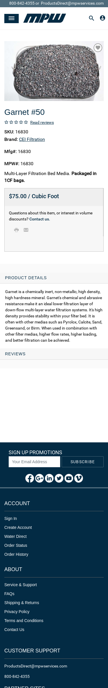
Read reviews (42, 122)
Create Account (18, 527)
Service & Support (20, 584)
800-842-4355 (22, 3)
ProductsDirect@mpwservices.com (72, 3)
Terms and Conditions (23, 620)
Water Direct (15, 536)
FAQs (9, 593)
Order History (16, 554)
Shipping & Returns (21, 602)
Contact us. (39, 219)
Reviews (15, 354)
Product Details (26, 277)
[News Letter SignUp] (34, 461)
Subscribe (83, 461)
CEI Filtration (32, 139)
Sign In (10, 518)
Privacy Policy (16, 611)
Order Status (15, 545)
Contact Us (14, 629)
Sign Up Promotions (35, 452)
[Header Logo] (44, 18)
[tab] (54, 311)
